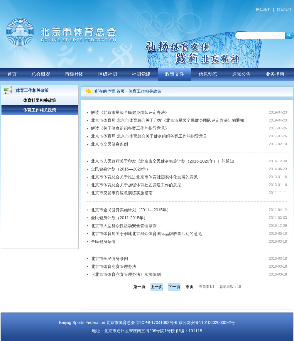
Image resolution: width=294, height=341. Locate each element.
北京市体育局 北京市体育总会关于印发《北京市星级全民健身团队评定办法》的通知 (167, 120)
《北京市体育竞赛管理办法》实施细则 (126, 274)
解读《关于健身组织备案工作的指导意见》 (130, 128)
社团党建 (141, 74)
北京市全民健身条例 (109, 144)
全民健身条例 (103, 241)
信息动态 (208, 74)
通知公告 (241, 74)
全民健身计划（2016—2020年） (120, 169)
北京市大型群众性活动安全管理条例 (124, 225)
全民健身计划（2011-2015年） (119, 217)
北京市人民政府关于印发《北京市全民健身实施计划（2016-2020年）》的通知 (162, 161)
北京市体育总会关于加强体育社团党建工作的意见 (136, 185)
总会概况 (40, 74)
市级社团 (74, 74)
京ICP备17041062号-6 (156, 322)
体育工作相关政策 (145, 91)
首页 (12, 74)
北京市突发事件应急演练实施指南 (122, 192)
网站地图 (263, 10)
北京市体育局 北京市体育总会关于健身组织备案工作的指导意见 (149, 136)
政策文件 (174, 74)
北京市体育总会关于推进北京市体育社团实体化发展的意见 (144, 177)
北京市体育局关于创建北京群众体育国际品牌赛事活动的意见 (146, 233)
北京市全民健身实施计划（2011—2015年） (131, 209)
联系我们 (284, 10)
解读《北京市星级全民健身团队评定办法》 (130, 112)
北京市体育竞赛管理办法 (113, 266)
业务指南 (275, 74)
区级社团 (107, 74)
